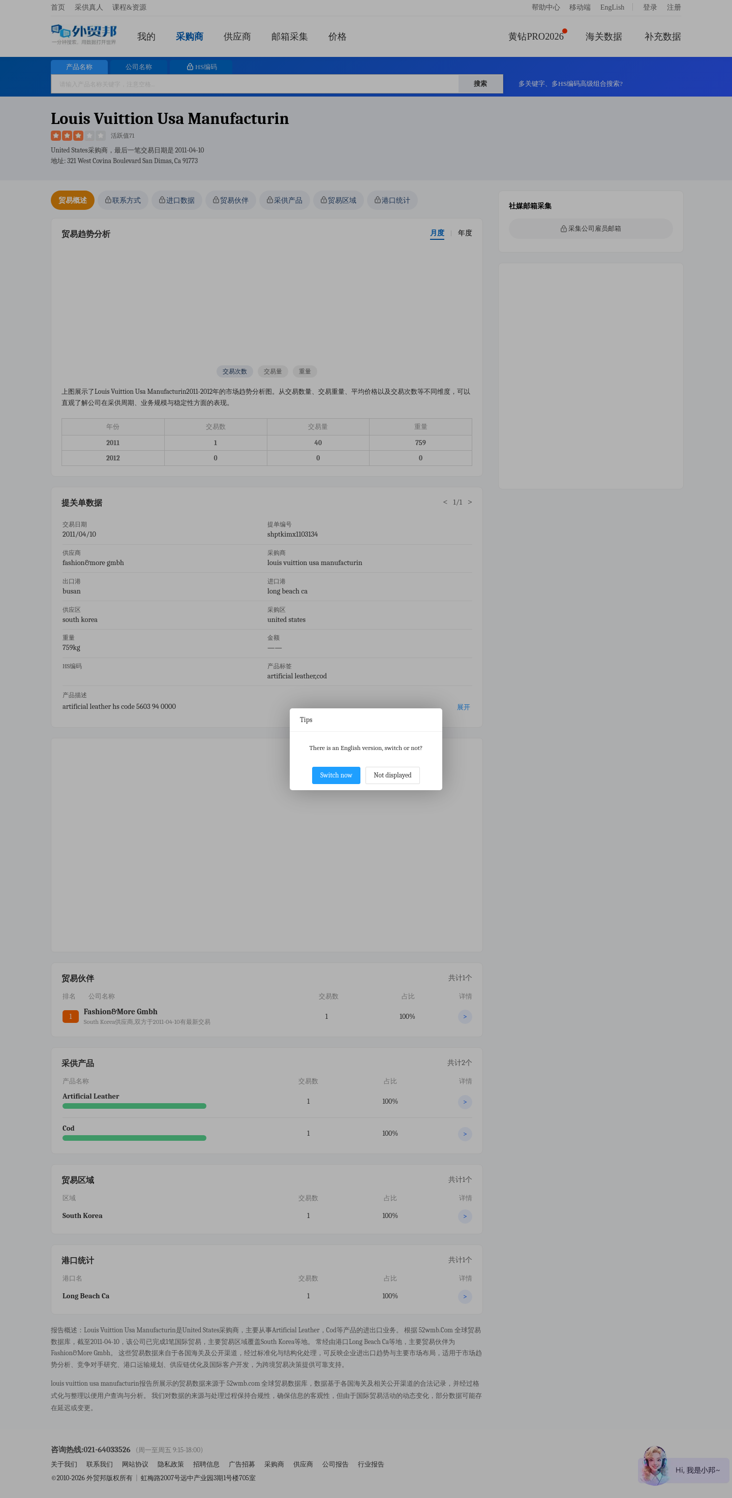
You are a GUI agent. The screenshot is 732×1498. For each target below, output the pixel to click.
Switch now (336, 775)
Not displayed (393, 775)
